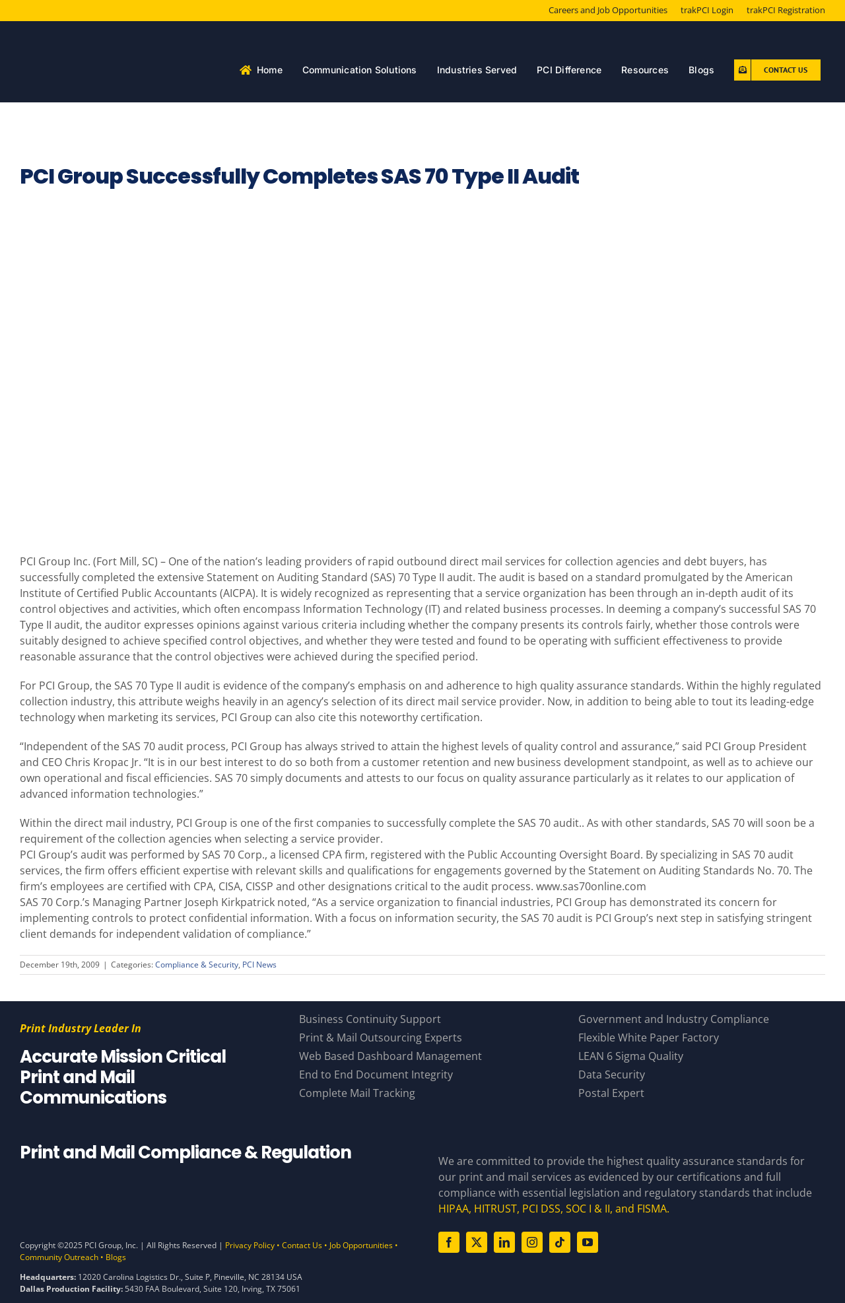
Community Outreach (59, 1257)
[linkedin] (504, 1242)
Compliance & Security (196, 964)
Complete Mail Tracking (357, 1093)
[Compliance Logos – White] (213, 1187)
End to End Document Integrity (376, 1074)
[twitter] (476, 1242)
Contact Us (302, 1245)
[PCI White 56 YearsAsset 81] (122, 36)
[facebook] (448, 1242)
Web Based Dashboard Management (390, 1056)
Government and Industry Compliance (673, 1019)
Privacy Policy (250, 1245)
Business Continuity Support (370, 1019)
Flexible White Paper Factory (648, 1037)
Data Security (611, 1074)
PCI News (259, 964)
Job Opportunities (361, 1245)
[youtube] (587, 1242)
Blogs (116, 1257)
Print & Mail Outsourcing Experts (380, 1037)
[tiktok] (559, 1242)
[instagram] (532, 1242)
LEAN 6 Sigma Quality (630, 1056)
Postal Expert (611, 1093)
